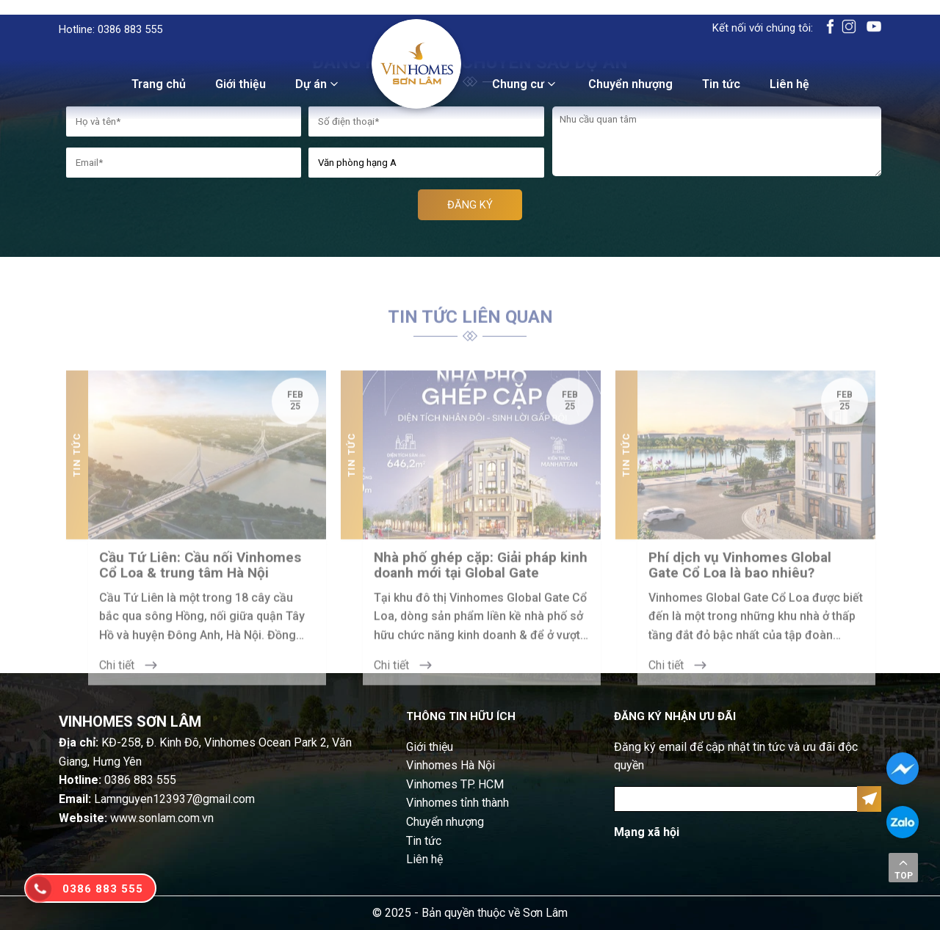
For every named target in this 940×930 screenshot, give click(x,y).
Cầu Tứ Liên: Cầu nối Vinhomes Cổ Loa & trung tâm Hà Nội (200, 577)
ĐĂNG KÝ (470, 204)
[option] (196, 539)
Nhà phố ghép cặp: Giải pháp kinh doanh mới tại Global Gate (481, 577)
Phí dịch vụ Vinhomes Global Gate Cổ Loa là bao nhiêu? (739, 577)
